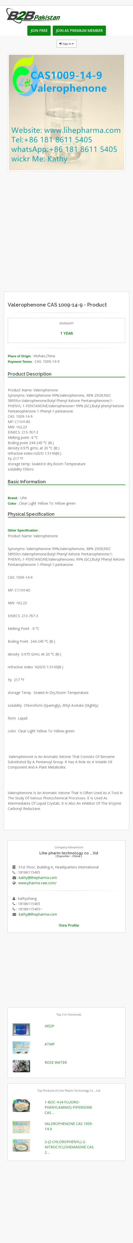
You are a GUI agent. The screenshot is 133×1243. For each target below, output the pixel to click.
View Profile (69, 925)
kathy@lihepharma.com (38, 877)
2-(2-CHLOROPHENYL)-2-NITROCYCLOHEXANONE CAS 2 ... (69, 1147)
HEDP (49, 1026)
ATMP (50, 1044)
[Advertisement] (81, 254)
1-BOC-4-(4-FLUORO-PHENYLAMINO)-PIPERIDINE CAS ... (68, 1107)
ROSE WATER (56, 1062)
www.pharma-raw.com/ (37, 882)
